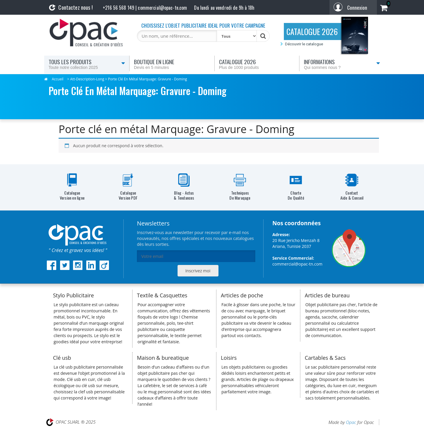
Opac (351, 422)
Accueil (57, 79)
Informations (342, 63)
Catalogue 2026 (257, 63)
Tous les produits (87, 63)
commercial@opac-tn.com (297, 264)
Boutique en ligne (172, 63)
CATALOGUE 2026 (312, 31)
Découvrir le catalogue (304, 44)
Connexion (357, 7)
